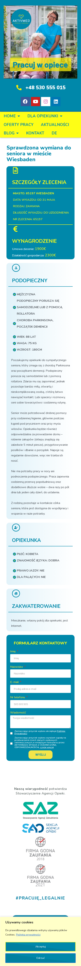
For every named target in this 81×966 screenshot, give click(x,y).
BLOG (11, 133)
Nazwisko (17, 667)
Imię (13, 651)
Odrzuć (40, 958)
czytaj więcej (47, 747)
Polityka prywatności (28, 934)
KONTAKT (35, 133)
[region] (40, 941)
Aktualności (55, 124)
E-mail (14, 682)
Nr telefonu (18, 697)
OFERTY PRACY (18, 124)
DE (54, 133)
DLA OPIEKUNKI (44, 116)
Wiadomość (18, 713)
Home (12, 116)
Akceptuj (40, 946)
